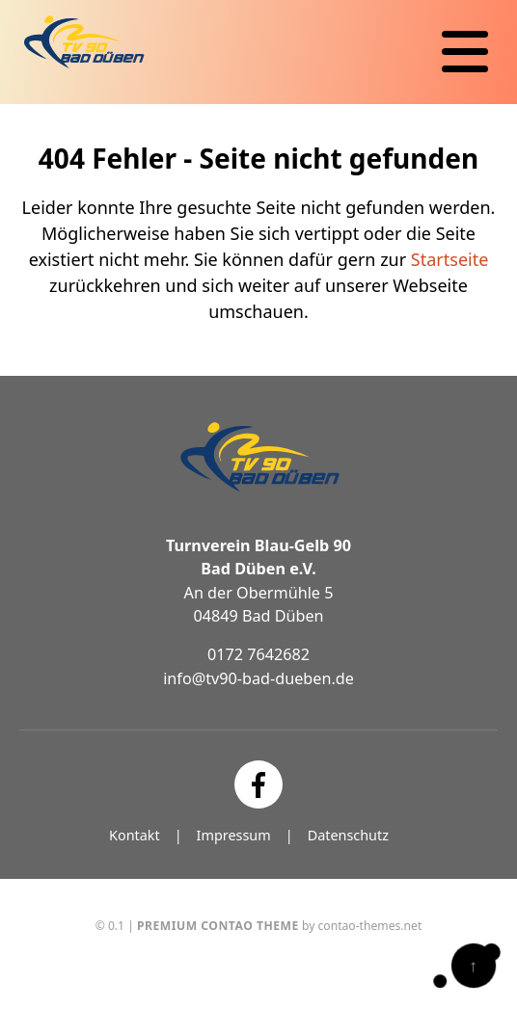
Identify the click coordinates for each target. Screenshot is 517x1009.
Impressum (234, 835)
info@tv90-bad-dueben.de (258, 678)
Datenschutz (348, 835)
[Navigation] (465, 52)
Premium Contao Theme (218, 925)
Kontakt (134, 835)
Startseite (449, 259)
